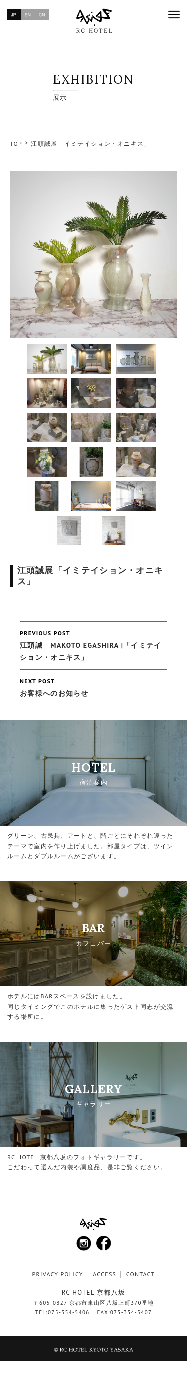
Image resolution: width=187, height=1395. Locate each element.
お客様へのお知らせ (93, 686)
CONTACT (140, 1274)
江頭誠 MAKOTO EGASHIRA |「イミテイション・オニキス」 (93, 644)
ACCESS (104, 1274)
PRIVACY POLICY (57, 1274)
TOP (16, 143)
